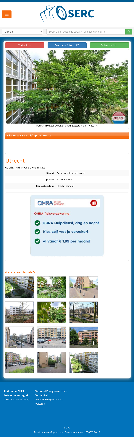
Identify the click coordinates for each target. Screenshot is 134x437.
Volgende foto (109, 45)
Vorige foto (24, 45)
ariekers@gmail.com (52, 432)
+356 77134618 (92, 432)
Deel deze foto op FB (67, 45)
